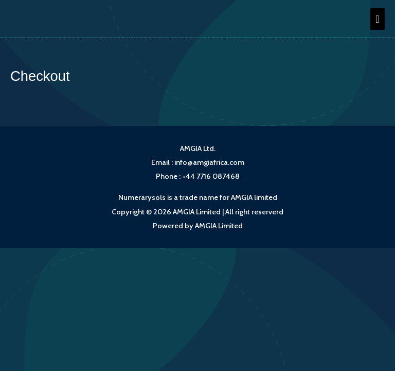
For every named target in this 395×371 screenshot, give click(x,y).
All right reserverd (254, 211)
